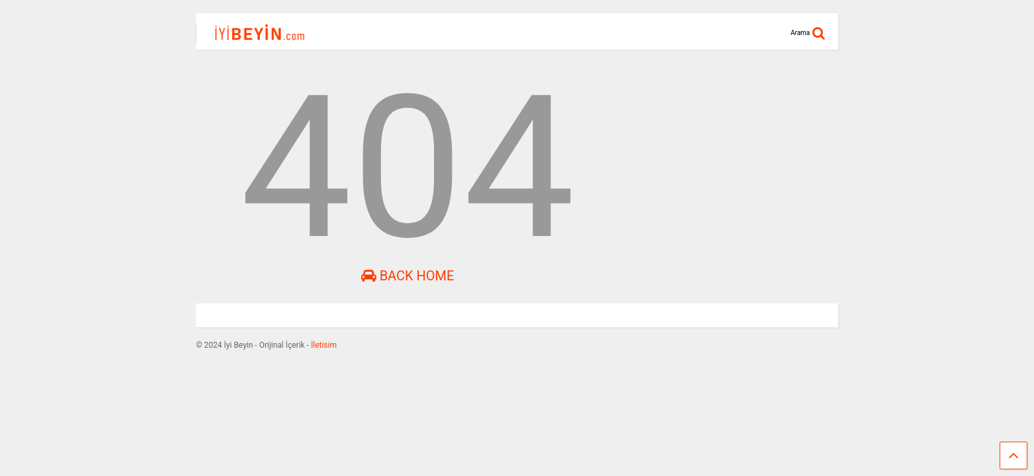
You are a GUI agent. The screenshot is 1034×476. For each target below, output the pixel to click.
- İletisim (321, 345)
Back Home (407, 276)
